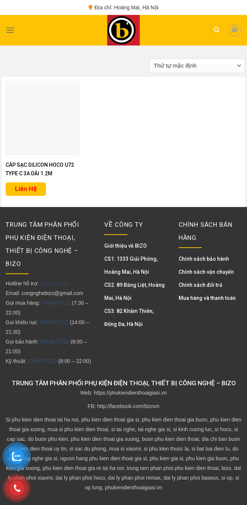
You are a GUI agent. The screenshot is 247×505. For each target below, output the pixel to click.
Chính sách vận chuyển (206, 272)
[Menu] (10, 30)
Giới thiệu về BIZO (125, 246)
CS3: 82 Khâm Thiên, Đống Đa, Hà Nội (129, 317)
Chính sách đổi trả (200, 285)
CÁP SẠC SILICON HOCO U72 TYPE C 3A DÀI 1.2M (40, 169)
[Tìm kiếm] (216, 30)
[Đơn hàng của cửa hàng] (197, 66)
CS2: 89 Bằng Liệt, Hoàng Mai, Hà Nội (134, 291)
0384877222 (54, 283)
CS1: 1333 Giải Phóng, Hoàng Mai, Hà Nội (131, 265)
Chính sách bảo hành (204, 259)
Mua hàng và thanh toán (207, 298)
